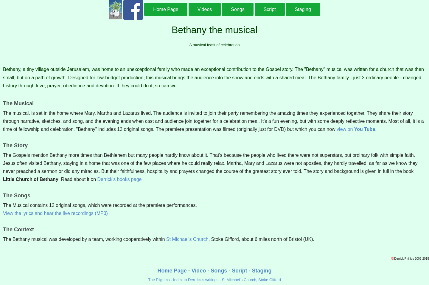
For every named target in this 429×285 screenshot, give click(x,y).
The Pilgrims (159, 280)
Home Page (165, 9)
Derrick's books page (119, 179)
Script (270, 9)
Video (199, 271)
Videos (205, 9)
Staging (303, 9)
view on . (357, 129)
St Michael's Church (187, 239)
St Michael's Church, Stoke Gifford (251, 280)
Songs (237, 9)
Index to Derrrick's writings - (197, 280)
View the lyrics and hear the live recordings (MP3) (55, 213)
